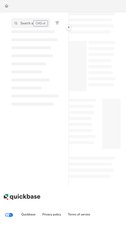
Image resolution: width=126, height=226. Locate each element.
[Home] (6, 6)
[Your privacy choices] (9, 214)
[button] (30, 23)
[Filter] (57, 23)
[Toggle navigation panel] (69, 27)
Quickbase (28, 214)
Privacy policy (51, 214)
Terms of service (79, 214)
